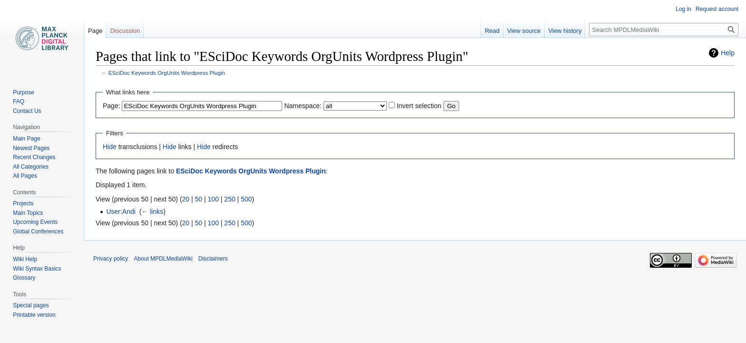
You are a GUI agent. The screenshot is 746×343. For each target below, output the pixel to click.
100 (213, 199)
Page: (111, 106)
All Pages (25, 175)
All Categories (31, 166)
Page (95, 30)
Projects (23, 203)
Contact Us (27, 111)
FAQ (18, 101)
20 (186, 199)
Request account (717, 9)
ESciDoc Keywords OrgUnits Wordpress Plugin (166, 73)
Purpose (23, 92)
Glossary (24, 277)
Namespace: (303, 106)
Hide (110, 147)
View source (524, 30)
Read (492, 30)
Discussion (125, 30)
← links (152, 211)
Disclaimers (213, 258)
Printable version (34, 315)
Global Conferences (38, 231)
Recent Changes (34, 157)
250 (229, 199)
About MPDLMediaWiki (163, 258)
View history (565, 30)
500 (246, 199)
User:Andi (120, 211)
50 (199, 199)
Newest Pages (31, 148)
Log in (683, 9)
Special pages (31, 305)
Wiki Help (25, 259)
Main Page (26, 138)
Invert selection (419, 106)
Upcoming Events (35, 222)
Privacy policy (110, 258)
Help (728, 53)
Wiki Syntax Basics (37, 268)
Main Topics (28, 213)
